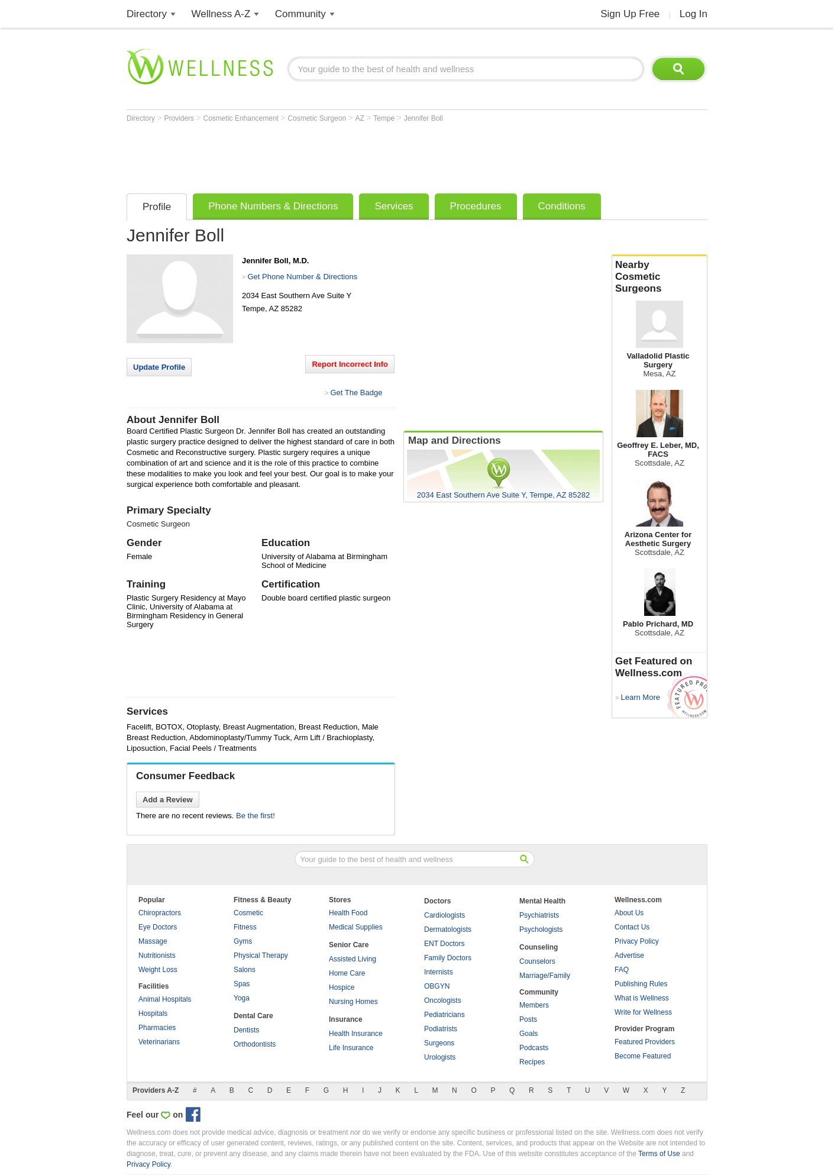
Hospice (341, 987)
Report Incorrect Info (350, 364)
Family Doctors (447, 958)
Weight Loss (157, 970)
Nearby (659, 277)
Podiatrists (440, 1029)
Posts (528, 1019)
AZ (360, 118)
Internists (438, 972)
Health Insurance (356, 1033)
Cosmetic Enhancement (242, 118)
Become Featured (643, 1056)
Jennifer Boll (423, 118)
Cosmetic (248, 913)
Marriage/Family (544, 975)
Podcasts (533, 1048)
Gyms (243, 941)
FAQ (622, 970)
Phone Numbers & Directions (273, 206)
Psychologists (541, 929)
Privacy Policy (637, 941)
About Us (629, 913)
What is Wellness (642, 998)
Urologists (439, 1057)
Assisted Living (352, 959)
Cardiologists (444, 915)
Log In (693, 14)
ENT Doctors (444, 944)
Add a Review (168, 799)
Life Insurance (351, 1048)
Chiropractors (159, 913)
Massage (152, 941)
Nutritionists (157, 955)
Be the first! (255, 815)
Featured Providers (645, 1042)
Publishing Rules (641, 984)
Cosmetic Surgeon (317, 118)
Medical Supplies (356, 927)
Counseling (538, 947)
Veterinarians (159, 1042)
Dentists (246, 1030)
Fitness (245, 927)
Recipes (532, 1062)
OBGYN (437, 986)
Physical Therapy (261, 955)
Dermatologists (447, 929)
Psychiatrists (539, 915)
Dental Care (253, 1016)
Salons (245, 970)
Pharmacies (157, 1028)
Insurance (346, 1019)
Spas (242, 984)
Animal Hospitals (164, 999)
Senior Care (348, 945)
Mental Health (542, 901)
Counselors (537, 961)
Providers (180, 118)
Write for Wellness (643, 1012)
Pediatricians (444, 1015)
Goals (528, 1033)
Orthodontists (255, 1044)
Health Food (348, 913)
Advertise (629, 955)
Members (534, 1005)
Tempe (384, 118)
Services (393, 206)
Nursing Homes (353, 1002)
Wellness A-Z (221, 14)
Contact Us (632, 927)
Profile (157, 206)
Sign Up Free (630, 14)
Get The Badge (356, 392)
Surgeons (439, 1043)
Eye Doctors (157, 927)
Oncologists (442, 1000)
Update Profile (159, 367)
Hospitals (152, 1013)
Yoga (242, 998)
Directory (147, 14)
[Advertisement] (342, 155)
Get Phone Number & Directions (302, 276)
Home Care (347, 973)
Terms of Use (659, 1154)
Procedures (476, 206)
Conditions (562, 206)
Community (300, 14)
